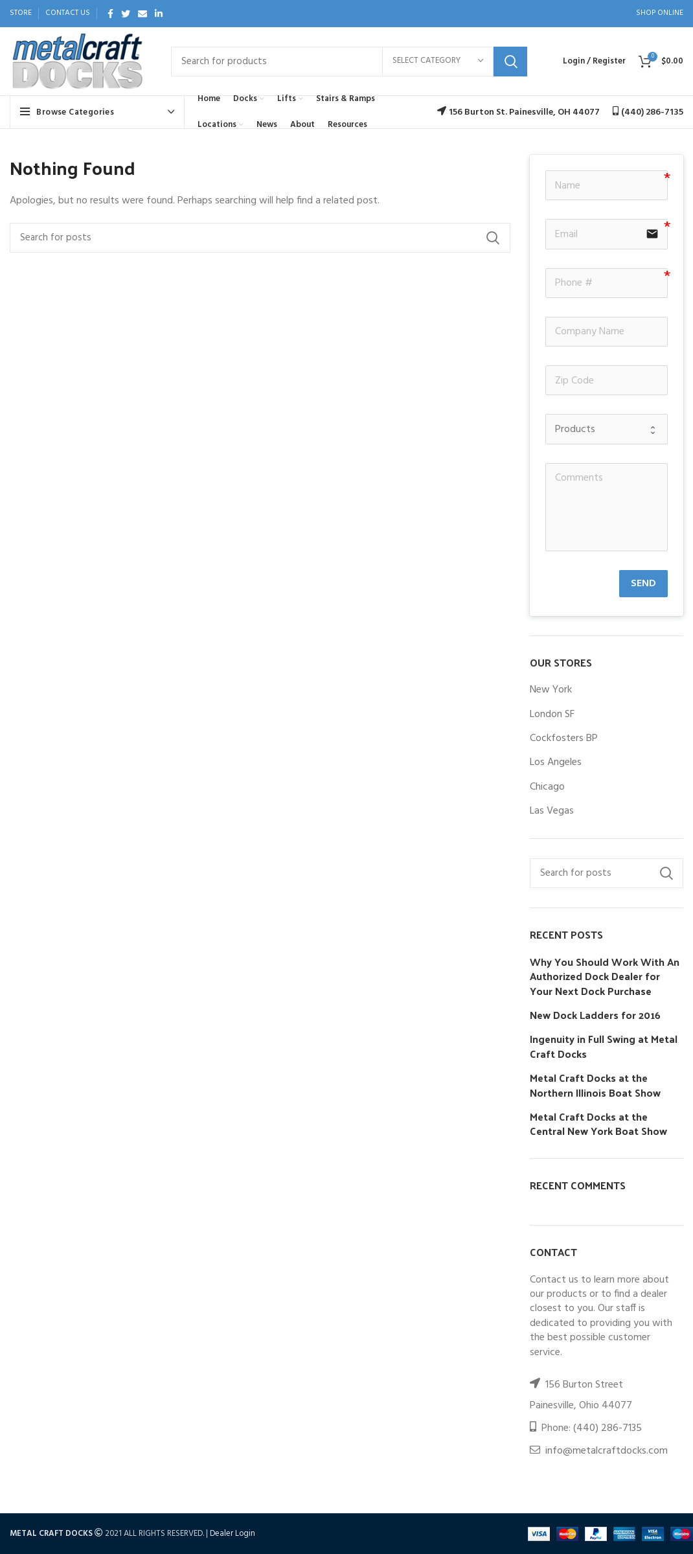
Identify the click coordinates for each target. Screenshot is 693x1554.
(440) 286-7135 (607, 1428)
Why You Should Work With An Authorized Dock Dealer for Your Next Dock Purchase (604, 976)
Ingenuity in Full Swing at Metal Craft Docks (603, 1046)
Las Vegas (552, 811)
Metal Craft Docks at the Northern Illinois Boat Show (595, 1085)
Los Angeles (556, 762)
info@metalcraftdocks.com (606, 1451)
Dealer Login (232, 1533)
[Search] (349, 61)
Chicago (547, 787)
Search (510, 61)
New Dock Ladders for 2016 (595, 1015)
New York (551, 689)
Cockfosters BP (564, 738)
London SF (552, 714)
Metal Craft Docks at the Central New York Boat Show (598, 1124)
